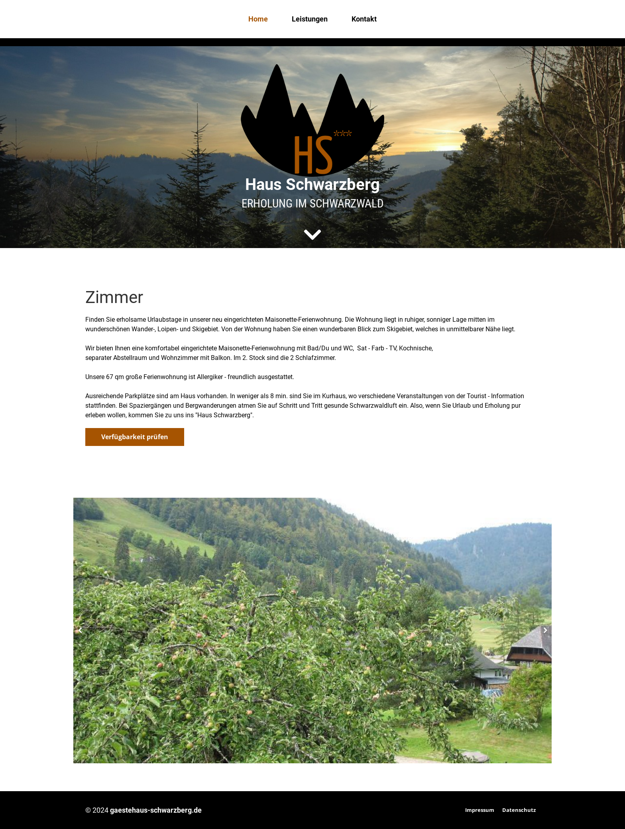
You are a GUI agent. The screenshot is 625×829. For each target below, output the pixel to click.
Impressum (479, 809)
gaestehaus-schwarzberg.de (156, 810)
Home (258, 19)
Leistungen (310, 19)
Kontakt (364, 19)
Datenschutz (519, 809)
